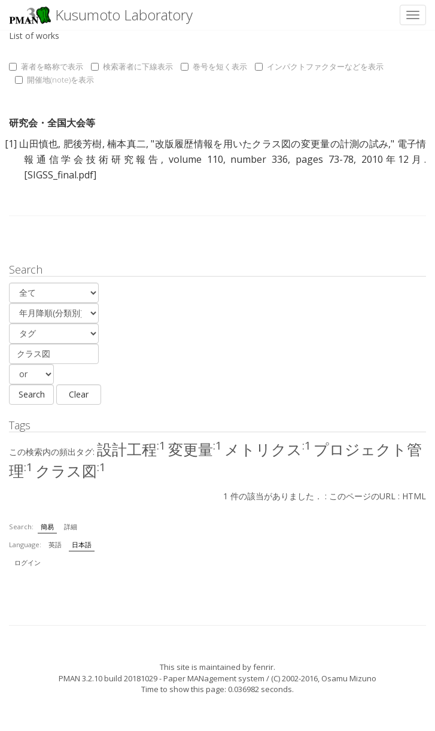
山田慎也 (38, 143)
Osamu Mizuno (348, 678)
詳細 (70, 526)
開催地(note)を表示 (54, 79)
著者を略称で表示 (46, 66)
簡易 (47, 526)
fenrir (263, 667)
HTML (414, 496)
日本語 (82, 544)
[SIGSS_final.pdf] (60, 174)
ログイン (27, 562)
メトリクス (267, 449)
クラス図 (70, 470)
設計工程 (131, 449)
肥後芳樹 (82, 143)
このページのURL (362, 496)
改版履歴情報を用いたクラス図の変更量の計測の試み (271, 143)
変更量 (195, 449)
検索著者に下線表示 (132, 66)
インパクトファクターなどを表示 (319, 66)
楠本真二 (126, 143)
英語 (55, 544)
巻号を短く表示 (214, 66)
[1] (11, 143)
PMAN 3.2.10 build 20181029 (108, 678)
